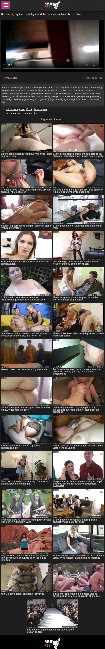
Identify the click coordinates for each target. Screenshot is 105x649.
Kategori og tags (14, 113)
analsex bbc (30, 113)
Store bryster (40, 109)
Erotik (29, 109)
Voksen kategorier (15, 109)
